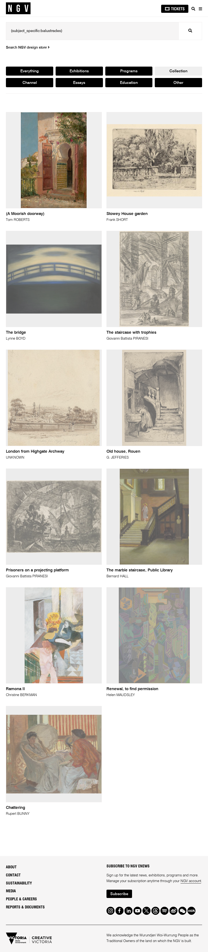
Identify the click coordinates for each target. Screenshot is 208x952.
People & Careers (21, 899)
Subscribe (119, 894)
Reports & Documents (25, 907)
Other (178, 83)
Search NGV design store (28, 47)
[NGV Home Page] (18, 8)
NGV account (191, 881)
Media (11, 891)
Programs (128, 71)
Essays (79, 83)
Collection (178, 71)
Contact (13, 875)
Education (129, 83)
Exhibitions (79, 71)
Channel (29, 83)
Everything (29, 71)
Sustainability (19, 883)
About (11, 867)
